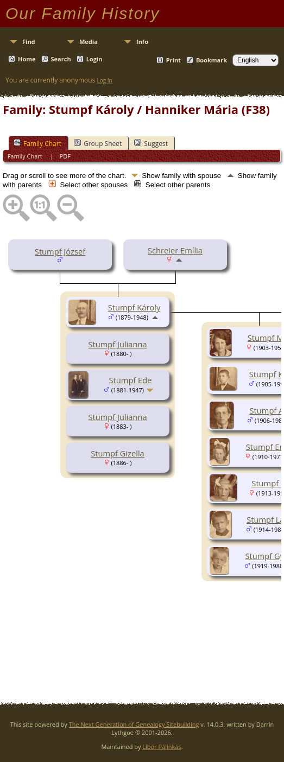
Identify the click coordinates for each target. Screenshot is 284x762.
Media (88, 41)
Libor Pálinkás (161, 746)
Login (94, 59)
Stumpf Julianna (117, 344)
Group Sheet (98, 143)
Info (142, 41)
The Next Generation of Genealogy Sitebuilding (134, 724)
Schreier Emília (175, 250)
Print (173, 60)
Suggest (151, 143)
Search (61, 59)
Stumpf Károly (134, 307)
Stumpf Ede (130, 379)
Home (27, 59)
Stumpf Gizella (117, 453)
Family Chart (37, 143)
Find (28, 41)
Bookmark (211, 60)
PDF (65, 156)
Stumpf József (60, 251)
